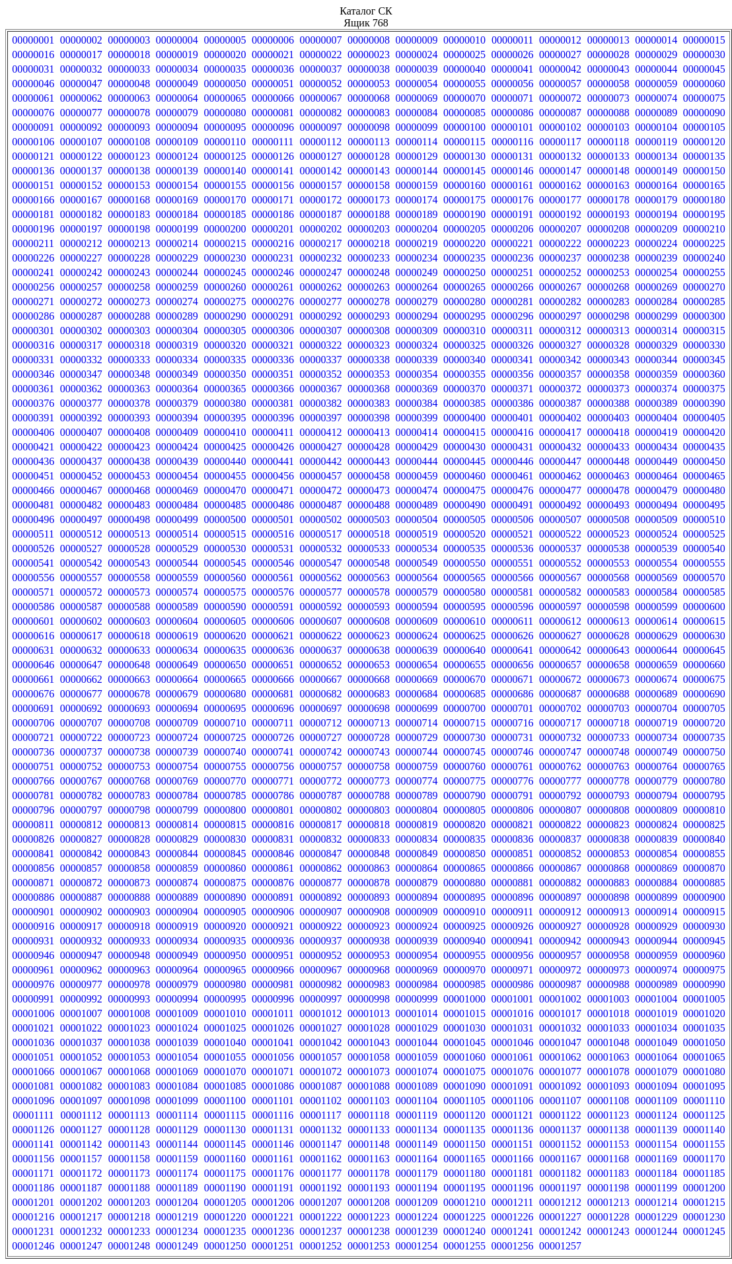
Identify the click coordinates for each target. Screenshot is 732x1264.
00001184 (656, 1173)
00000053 (369, 83)
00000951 (273, 955)
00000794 (656, 795)
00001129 (177, 1129)
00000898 (608, 897)
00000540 (704, 548)
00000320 (224, 345)
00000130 (464, 156)
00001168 (608, 1158)
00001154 (656, 1144)
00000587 (81, 606)
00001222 (320, 1216)
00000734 (656, 737)
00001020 (704, 1013)
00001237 (320, 1231)
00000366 (273, 388)
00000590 (224, 606)
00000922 (320, 926)
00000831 (273, 839)
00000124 (177, 156)
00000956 (513, 955)
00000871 (33, 882)
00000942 (560, 940)
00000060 (704, 83)
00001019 (656, 1013)
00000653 (369, 664)
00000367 (320, 388)
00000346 (33, 374)
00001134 (416, 1129)
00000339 (417, 359)
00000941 (513, 940)
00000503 (369, 519)
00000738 (129, 751)
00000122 (81, 156)
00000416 (513, 432)
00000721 (33, 737)
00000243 (129, 272)
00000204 (417, 228)
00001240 (464, 1231)
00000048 (129, 83)
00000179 (656, 199)
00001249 (177, 1245)
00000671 (513, 679)
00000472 (320, 490)
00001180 (464, 1173)
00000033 (129, 69)
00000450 (704, 461)
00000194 (656, 214)
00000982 (320, 984)
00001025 (224, 1028)
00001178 (368, 1173)
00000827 (81, 839)
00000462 (560, 475)
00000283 (608, 301)
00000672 (560, 679)
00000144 (417, 170)
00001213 (608, 1202)
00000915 (704, 911)
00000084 (417, 112)
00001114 (177, 1115)
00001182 (560, 1173)
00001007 (81, 1013)
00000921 (273, 926)
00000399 (417, 417)
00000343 (608, 359)
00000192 (560, 214)
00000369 (417, 388)
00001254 (417, 1245)
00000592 (320, 606)
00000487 (320, 504)
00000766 (33, 781)
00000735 (704, 737)
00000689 (656, 693)
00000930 (704, 926)
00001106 (512, 1100)
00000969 (417, 969)
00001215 (704, 1202)
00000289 (177, 316)
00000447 (560, 461)
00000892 (320, 897)
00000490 (464, 504)
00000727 (320, 737)
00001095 (704, 1086)
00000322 (320, 345)
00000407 (81, 432)
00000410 (224, 432)
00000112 (321, 141)
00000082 (320, 112)
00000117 (560, 141)
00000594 (417, 606)
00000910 (464, 911)
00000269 (656, 287)
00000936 (273, 940)
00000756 (273, 766)
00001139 (656, 1129)
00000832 (320, 839)
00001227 (560, 1216)
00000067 (320, 98)
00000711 (272, 722)
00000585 (704, 592)
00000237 (560, 257)
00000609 (417, 621)
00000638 (369, 650)
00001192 (321, 1187)
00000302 (81, 330)
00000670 (464, 679)
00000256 (33, 287)
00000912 (560, 911)
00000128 (369, 156)
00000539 (656, 548)
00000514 (177, 534)
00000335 (224, 359)
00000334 (177, 359)
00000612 (560, 621)
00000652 (320, 664)
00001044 (417, 1042)
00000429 (417, 446)
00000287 (81, 316)
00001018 (608, 1013)
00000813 (129, 824)
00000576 (273, 592)
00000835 (464, 839)
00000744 (417, 751)
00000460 (464, 475)
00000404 (656, 417)
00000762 (560, 766)
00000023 (369, 54)
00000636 (273, 650)
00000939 (417, 940)
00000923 (369, 926)
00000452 (81, 475)
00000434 (656, 446)
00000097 (320, 127)
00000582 (560, 592)
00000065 (224, 98)
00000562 (320, 577)
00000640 (464, 650)
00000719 (656, 722)
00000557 (81, 577)
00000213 (129, 243)
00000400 (464, 417)
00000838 (608, 839)
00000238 (608, 257)
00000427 (320, 446)
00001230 (704, 1216)
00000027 (560, 54)
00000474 (417, 490)
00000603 (129, 621)
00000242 (81, 272)
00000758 (369, 766)
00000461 (513, 475)
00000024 (417, 54)
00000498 (129, 519)
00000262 (320, 287)
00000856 (33, 868)
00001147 (321, 1144)
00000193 (608, 214)
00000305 (224, 330)
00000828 (129, 839)
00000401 (513, 417)
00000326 (513, 345)
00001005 (704, 998)
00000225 (704, 243)
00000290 (224, 316)
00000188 (369, 214)
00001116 (273, 1115)
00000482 (81, 504)
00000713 (369, 722)
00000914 (656, 911)
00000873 (129, 882)
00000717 (560, 722)
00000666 (273, 679)
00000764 (656, 766)
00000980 (224, 984)
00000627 (560, 635)
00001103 (368, 1100)
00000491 (513, 504)
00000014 (656, 40)
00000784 (177, 795)
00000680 (224, 693)
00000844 (177, 853)
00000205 (464, 228)
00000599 (656, 606)
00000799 (177, 810)
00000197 (81, 228)
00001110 (704, 1100)
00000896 (513, 897)
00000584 (656, 592)
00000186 (273, 214)
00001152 (560, 1144)
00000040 (464, 69)
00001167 (560, 1158)
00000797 (81, 810)
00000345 (704, 359)
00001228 (608, 1216)
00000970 (464, 969)
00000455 (224, 475)
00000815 (224, 824)
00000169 (177, 199)
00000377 (81, 403)
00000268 (608, 287)
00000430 (464, 446)
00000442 (320, 461)
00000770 (224, 781)
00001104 (416, 1100)
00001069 (177, 1071)
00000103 (608, 127)
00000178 (608, 199)
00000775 (464, 781)
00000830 (224, 839)
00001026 (273, 1028)
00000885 (704, 882)
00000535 (464, 548)
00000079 (177, 112)
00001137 (560, 1129)
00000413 (369, 432)
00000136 (33, 170)
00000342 (560, 359)
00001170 (704, 1158)
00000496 (33, 519)
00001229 (656, 1216)
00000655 (464, 664)
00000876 (273, 882)
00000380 (224, 403)
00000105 (704, 127)
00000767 (81, 781)
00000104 (656, 127)
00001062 (560, 1057)
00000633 (129, 650)
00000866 (513, 868)
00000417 (560, 432)
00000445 (464, 461)
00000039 (417, 69)
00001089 (417, 1086)
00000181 (33, 214)
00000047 (81, 83)
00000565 (464, 577)
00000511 (33, 534)
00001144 (177, 1144)
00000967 (320, 969)
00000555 (704, 563)
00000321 (273, 345)
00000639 (417, 650)
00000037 (320, 69)
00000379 (177, 403)
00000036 (273, 69)
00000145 (464, 170)
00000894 (417, 897)
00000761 (513, 766)
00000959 (656, 955)
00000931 (33, 940)
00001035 (704, 1028)
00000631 (33, 650)
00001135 (464, 1129)
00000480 (704, 490)
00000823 (608, 824)
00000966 (273, 969)
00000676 (33, 693)
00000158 (369, 185)
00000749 (656, 751)
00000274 (177, 301)
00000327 (560, 345)
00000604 (177, 621)
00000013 (608, 40)
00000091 (33, 127)
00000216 (273, 243)
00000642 (560, 650)
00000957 (560, 955)
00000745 (464, 751)
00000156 (273, 185)
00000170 (224, 199)
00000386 (513, 403)
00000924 (417, 926)
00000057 (560, 83)
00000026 (513, 54)
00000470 (224, 490)
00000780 (704, 781)
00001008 (129, 1013)
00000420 (704, 432)
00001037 (81, 1042)
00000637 (320, 650)
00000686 (513, 693)
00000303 (129, 330)
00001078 (608, 1071)
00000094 (177, 127)
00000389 (656, 403)
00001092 (560, 1086)
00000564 (417, 577)
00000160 (464, 185)
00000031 (33, 69)
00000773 (369, 781)
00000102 (560, 127)
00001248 (129, 1245)
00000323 (369, 345)
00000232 (320, 257)
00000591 (273, 606)
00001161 (272, 1158)
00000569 (656, 577)
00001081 (33, 1086)
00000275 (224, 301)
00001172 (81, 1173)
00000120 (704, 141)
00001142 (81, 1144)
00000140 (224, 170)
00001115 (225, 1115)
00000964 (177, 969)
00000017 (81, 54)
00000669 (417, 679)
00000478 (608, 490)
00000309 (417, 330)
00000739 (177, 751)
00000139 (177, 170)
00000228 (129, 257)
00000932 (81, 940)
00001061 (513, 1057)
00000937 (320, 940)
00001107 (560, 1100)
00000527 (81, 548)
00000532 (320, 548)
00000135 (704, 156)
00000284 (656, 301)
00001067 (81, 1071)
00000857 (81, 868)
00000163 (608, 185)
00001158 (129, 1158)
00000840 (704, 839)
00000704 (656, 708)
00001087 (320, 1086)
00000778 (608, 781)
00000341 (513, 359)
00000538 (608, 548)
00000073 (608, 98)
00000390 (704, 403)
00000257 (81, 287)
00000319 (177, 345)
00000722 (81, 737)
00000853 (608, 853)
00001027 (320, 1028)
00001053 (129, 1057)
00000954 (417, 955)
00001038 (129, 1042)
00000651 (273, 664)
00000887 (81, 897)
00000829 (177, 839)
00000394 (177, 417)
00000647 (81, 664)
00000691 (33, 708)
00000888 (129, 897)
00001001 (513, 998)
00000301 (33, 330)
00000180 (704, 199)
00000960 (704, 955)
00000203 (369, 228)
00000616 (33, 635)
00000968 (369, 969)
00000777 (560, 781)
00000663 (129, 679)
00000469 (177, 490)
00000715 (464, 722)
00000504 (417, 519)
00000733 (608, 737)
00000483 (129, 504)
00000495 (704, 504)
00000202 (320, 228)
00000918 (129, 926)
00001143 (129, 1144)
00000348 (129, 374)
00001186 (33, 1187)
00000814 (177, 824)
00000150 (704, 170)
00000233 (369, 257)
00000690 (704, 693)
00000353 (369, 374)
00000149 (656, 170)
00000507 (560, 519)
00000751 (33, 766)
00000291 (273, 316)
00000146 (513, 170)
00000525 (704, 534)
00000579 (417, 592)
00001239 (417, 1231)
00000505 (464, 519)
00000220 (464, 243)
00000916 (33, 926)
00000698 (369, 708)
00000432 (560, 446)
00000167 (81, 199)
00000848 (369, 853)
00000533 (369, 548)
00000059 (656, 83)
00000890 (224, 897)
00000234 (417, 257)
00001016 (513, 1013)
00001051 (33, 1057)
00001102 (321, 1100)
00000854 (656, 853)
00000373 (608, 388)
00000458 (369, 475)
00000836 (513, 839)
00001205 (224, 1202)
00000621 (273, 635)
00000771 (273, 781)
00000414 (417, 432)
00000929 (656, 926)
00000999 (417, 998)
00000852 (560, 853)
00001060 (464, 1057)
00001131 (272, 1129)
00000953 (369, 955)
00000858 (129, 868)
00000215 (224, 243)
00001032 (560, 1028)
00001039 (177, 1042)
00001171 (33, 1173)
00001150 (464, 1144)
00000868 (608, 868)
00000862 (320, 868)
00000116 (512, 141)
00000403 (608, 417)
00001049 (656, 1042)
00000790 (464, 795)
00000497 (81, 519)
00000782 (81, 795)
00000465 (704, 475)
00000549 (417, 563)
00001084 (177, 1086)
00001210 (464, 1202)
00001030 (464, 1028)
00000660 (704, 664)
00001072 (320, 1071)
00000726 (273, 737)
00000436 (33, 461)
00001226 (513, 1216)
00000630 (704, 635)
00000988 (608, 984)
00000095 (224, 127)
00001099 (177, 1100)
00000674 (656, 679)
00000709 (177, 722)
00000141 (273, 170)
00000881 (513, 882)
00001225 (464, 1216)
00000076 (33, 112)
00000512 (81, 534)
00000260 (224, 287)
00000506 (513, 519)
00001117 (321, 1115)
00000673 (608, 679)
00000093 (129, 127)
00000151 (33, 185)
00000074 (656, 98)
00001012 (320, 1013)
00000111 (273, 141)
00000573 (129, 592)
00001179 (416, 1173)
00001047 (560, 1042)
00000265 (464, 287)
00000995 (224, 998)
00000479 (656, 490)
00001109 (656, 1100)
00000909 (417, 911)
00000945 (704, 940)
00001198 (608, 1187)
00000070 (464, 98)
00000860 (224, 868)
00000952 (320, 955)
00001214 (656, 1202)
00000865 (464, 868)
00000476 (513, 490)
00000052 (320, 83)
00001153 (608, 1144)
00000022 (320, 54)
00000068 (369, 98)
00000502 (320, 519)
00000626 (513, 635)
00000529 (177, 548)
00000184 (177, 214)
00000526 (33, 548)
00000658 (608, 664)
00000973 (608, 969)
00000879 (417, 882)
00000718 (608, 722)
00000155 (224, 185)
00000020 (224, 54)
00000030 (704, 54)
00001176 (272, 1173)
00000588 (129, 606)
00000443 (369, 461)
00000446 (513, 461)
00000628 (608, 635)
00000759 (417, 766)
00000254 (656, 272)
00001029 (417, 1028)
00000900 (704, 897)
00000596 (513, 606)
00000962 (81, 969)
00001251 (273, 1245)
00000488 (369, 504)
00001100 (225, 1100)
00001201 (33, 1202)
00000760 (464, 766)
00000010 (464, 40)
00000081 (273, 112)
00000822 (560, 824)
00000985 (464, 984)
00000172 (320, 199)
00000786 (273, 795)
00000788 (369, 795)
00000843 (129, 853)
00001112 (81, 1115)
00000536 (513, 548)
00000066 (273, 98)
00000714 (417, 722)
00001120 (464, 1115)
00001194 (416, 1187)
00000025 (464, 54)
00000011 (512, 40)
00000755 (224, 766)
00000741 (273, 751)
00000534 (417, 548)
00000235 (464, 257)
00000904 (177, 911)
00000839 (656, 839)
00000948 (129, 955)
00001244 (656, 1231)
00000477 (560, 490)
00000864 (417, 868)
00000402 (560, 417)
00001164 (416, 1158)
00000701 (513, 708)
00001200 (704, 1187)
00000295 (464, 316)
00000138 (129, 170)
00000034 (177, 69)
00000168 (129, 199)
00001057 (320, 1057)
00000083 (369, 112)
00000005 (224, 40)
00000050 (224, 83)
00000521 (513, 534)
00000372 (560, 388)
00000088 (608, 112)
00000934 (177, 940)
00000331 (33, 359)
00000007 (320, 40)
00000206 (513, 228)
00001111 (33, 1115)
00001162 (321, 1158)
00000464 (656, 475)
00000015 (704, 40)
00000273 (129, 301)
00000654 (417, 664)
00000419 (656, 432)
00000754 (177, 766)
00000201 (273, 228)
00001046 (513, 1042)
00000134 (656, 156)
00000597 (560, 606)
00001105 (464, 1100)
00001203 (129, 1202)
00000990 (704, 984)
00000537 (560, 548)
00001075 (464, 1071)
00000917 (81, 926)
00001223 (369, 1216)
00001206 (273, 1202)
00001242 (560, 1231)
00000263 (369, 287)
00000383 (369, 403)
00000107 (81, 141)
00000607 (320, 621)
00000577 (320, 592)
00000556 (33, 577)
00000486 (273, 504)
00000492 (560, 504)
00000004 (177, 40)
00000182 (81, 214)
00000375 (704, 388)
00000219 (417, 243)
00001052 (81, 1057)
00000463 (608, 475)
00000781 (33, 795)
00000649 (177, 664)
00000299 (656, 316)
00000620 (224, 635)
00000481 (33, 504)
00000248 (369, 272)
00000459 (417, 475)
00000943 (608, 940)
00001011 (272, 1013)
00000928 (608, 926)
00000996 (273, 998)
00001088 (369, 1086)
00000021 (273, 54)
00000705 (704, 708)
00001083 (129, 1086)
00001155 (704, 1144)
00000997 (320, 998)
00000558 (129, 577)
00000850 (464, 853)
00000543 (129, 563)
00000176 (513, 199)
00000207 (560, 228)
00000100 (464, 127)
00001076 (513, 1071)
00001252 (320, 1245)
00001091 (513, 1086)
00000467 (81, 490)
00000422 (81, 446)
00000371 (513, 388)
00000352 (320, 374)
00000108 (129, 141)
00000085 (464, 112)
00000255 (704, 272)
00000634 (177, 650)
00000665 (224, 679)
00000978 (129, 984)
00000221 (513, 243)
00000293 (369, 316)
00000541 (33, 563)
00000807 (560, 810)
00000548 (369, 563)
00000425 (224, 446)
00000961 (33, 969)
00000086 (513, 112)
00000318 (129, 345)
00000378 (129, 403)
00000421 (33, 446)
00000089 (656, 112)
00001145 (225, 1144)
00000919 (177, 926)
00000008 (369, 40)
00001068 (129, 1071)
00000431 (513, 446)
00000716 (513, 722)
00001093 (608, 1086)
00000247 (320, 272)
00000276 (273, 301)
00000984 (417, 984)
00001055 (224, 1057)
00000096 (273, 127)
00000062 (81, 98)
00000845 (224, 853)
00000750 (704, 751)
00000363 (129, 388)
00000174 (417, 199)
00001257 (560, 1245)
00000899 (656, 897)
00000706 (33, 722)
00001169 (656, 1158)
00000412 (320, 432)
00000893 (369, 897)
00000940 (464, 940)
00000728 (369, 737)
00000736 (33, 751)
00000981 (273, 984)
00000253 (608, 272)
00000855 (704, 853)
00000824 (656, 824)
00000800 (224, 810)
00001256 (513, 1245)
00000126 (273, 156)
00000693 (129, 708)
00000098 (369, 127)
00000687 (560, 693)
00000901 (33, 911)
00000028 (608, 54)
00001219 (177, 1216)
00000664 (177, 679)
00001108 (608, 1100)
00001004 (656, 998)
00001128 (129, 1129)
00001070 (224, 1071)
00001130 (225, 1129)
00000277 (320, 301)
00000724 (177, 737)
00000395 (224, 417)
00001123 (608, 1115)
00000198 (129, 228)
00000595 (464, 606)
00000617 (81, 635)
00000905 (224, 911)
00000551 (513, 563)
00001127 (81, 1129)
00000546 (273, 563)
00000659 (656, 664)
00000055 (464, 83)
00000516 (273, 534)
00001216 (33, 1216)
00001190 (225, 1187)
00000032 (81, 69)
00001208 (369, 1202)
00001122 (560, 1115)
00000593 (369, 606)
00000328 (608, 345)
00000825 (704, 824)
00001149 (416, 1144)
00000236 (513, 257)
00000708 (129, 722)
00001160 (225, 1158)
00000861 (273, 868)
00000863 (369, 868)
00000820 (464, 824)
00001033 (608, 1028)
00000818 (369, 824)
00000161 (513, 185)
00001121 (512, 1115)
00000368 (369, 388)
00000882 (560, 882)
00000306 (273, 330)
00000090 (704, 112)
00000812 (81, 824)
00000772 (320, 781)
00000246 (273, 272)
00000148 (608, 170)
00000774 (417, 781)
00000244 (177, 272)
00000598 (608, 606)
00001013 (369, 1013)
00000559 (177, 577)
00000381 (273, 403)
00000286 (33, 316)
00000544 (177, 563)
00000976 (33, 984)
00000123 (129, 156)
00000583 (608, 592)
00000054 (417, 83)
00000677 (81, 693)
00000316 (33, 345)
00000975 (704, 969)
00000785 (224, 795)
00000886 (33, 897)
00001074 (417, 1071)
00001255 (464, 1245)
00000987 (560, 984)
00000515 (224, 534)
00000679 (177, 693)
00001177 (321, 1173)
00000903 (129, 911)
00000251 (513, 272)
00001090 (464, 1086)
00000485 (224, 504)
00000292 (320, 316)
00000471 (273, 490)
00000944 (656, 940)
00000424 (177, 446)
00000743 (369, 751)
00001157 (81, 1158)
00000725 (224, 737)
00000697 (320, 708)
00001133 (368, 1129)
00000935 (224, 940)
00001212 (560, 1202)
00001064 (656, 1057)
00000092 (81, 127)
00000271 (33, 301)
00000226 (33, 257)
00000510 (704, 519)
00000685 (464, 693)
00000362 (81, 388)
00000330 (704, 345)
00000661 (33, 679)
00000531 (273, 548)
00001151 (512, 1144)
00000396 (273, 417)
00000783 (129, 795)
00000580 (464, 592)
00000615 (704, 621)
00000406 (33, 432)
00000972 (560, 969)
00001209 (417, 1202)
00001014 (417, 1013)
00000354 (417, 374)
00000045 (704, 69)
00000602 (81, 621)
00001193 (368, 1187)
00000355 (464, 374)
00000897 (560, 897)
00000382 (320, 403)
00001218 (129, 1216)
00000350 (224, 374)
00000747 (560, 751)
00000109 (177, 141)
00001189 (177, 1187)
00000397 (320, 417)
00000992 (81, 998)
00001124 (656, 1115)
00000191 (513, 214)
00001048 (608, 1042)
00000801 (273, 810)
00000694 (177, 708)
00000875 (224, 882)
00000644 (656, 650)
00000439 (177, 461)
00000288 (129, 316)
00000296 (513, 316)
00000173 (369, 199)
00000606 (273, 621)
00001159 (177, 1158)
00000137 (81, 170)
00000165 (704, 185)
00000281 (513, 301)
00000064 (177, 98)
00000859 (177, 868)
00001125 (704, 1115)
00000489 (417, 504)
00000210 (704, 228)
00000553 (608, 563)
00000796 (33, 810)
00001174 (177, 1173)
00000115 (464, 141)
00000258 (129, 287)
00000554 (656, 563)
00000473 (369, 490)
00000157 (320, 185)
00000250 (464, 272)
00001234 (177, 1231)
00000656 (513, 664)
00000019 (177, 54)
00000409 (177, 432)
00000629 (656, 635)
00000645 (704, 650)
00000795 (704, 795)
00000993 (129, 998)
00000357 (560, 374)
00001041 (273, 1042)
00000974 (656, 969)
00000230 (224, 257)
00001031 (513, 1028)
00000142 (320, 170)
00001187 (81, 1187)
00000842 (81, 853)
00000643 (608, 650)
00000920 (224, 926)
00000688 (608, 693)
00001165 (464, 1158)
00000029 (656, 54)
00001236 (273, 1231)
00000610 (464, 621)
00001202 (81, 1202)
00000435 (704, 446)
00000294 (417, 316)
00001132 (321, 1129)
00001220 (224, 1216)
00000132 (560, 156)
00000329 (656, 345)
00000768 (129, 781)
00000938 (369, 940)
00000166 (33, 199)
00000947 (81, 955)
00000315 (704, 330)
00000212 (81, 243)
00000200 (224, 228)
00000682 (320, 693)
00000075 (704, 98)
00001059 (417, 1057)
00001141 (33, 1144)
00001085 (224, 1086)
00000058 (608, 83)
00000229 (177, 257)
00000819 (417, 824)
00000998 (369, 998)
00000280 (464, 301)
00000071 (513, 98)
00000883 (608, 882)
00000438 (129, 461)
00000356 (513, 374)
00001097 (81, 1100)
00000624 (417, 635)
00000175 (464, 199)
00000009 (417, 40)
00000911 (512, 911)
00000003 (129, 40)
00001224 (417, 1216)
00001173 (129, 1173)
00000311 (512, 330)
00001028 (369, 1028)
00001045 (464, 1042)
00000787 (320, 795)
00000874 (177, 882)
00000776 (513, 781)
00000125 (224, 156)
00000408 (129, 432)
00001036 (33, 1042)
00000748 (608, 751)
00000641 (513, 650)
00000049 (177, 83)
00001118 (369, 1115)
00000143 (369, 170)
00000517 (320, 534)
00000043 (608, 69)
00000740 (224, 751)
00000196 (33, 228)
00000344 (656, 359)
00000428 (369, 446)
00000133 (608, 156)
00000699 (417, 708)
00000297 (560, 316)
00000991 (33, 998)
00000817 (320, 824)
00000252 (560, 272)
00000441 (273, 461)
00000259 (177, 287)
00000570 (704, 577)
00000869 (656, 868)
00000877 (320, 882)
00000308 (369, 330)
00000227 (81, 257)
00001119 (416, 1115)
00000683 (369, 693)
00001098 (129, 1100)
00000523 (608, 534)
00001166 (512, 1158)
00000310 (464, 330)
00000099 (417, 127)
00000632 (81, 650)
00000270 (704, 287)
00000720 (704, 722)
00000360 (704, 374)
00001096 (33, 1100)
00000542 (81, 563)
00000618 (129, 635)
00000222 (560, 243)
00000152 (81, 185)
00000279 (417, 301)
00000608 (369, 621)
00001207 (320, 1202)
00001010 (224, 1013)
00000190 (464, 214)
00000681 (273, 693)
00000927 (560, 926)
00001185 (704, 1173)
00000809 (656, 810)
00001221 (273, 1216)
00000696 (273, 708)
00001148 (368, 1144)
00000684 (417, 693)
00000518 (369, 534)
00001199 (656, 1187)
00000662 (81, 679)
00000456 (273, 475)
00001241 (513, 1231)
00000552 (560, 563)
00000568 (608, 577)
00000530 (224, 548)
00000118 (608, 141)
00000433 (608, 446)
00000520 (464, 534)
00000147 (560, 170)
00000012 (560, 40)
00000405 (704, 417)
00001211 (512, 1202)
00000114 (416, 141)
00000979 (177, 984)
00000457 (320, 475)
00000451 (33, 475)
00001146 (272, 1144)
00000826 (33, 839)
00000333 (129, 359)
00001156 (33, 1158)
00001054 (177, 1057)
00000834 (417, 839)
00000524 (656, 534)
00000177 (560, 199)
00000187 (320, 214)
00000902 (81, 911)
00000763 (608, 766)
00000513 (129, 534)
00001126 (33, 1129)
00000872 (81, 882)
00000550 (464, 563)
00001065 (704, 1057)
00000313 (608, 330)
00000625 (464, 635)
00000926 (513, 926)
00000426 (273, 446)
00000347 (81, 374)
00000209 (656, 228)
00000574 (177, 592)
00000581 (513, 592)
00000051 (273, 83)
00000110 (225, 141)
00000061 (33, 98)
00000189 (417, 214)
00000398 (369, 417)
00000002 (81, 40)
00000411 (272, 432)
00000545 (224, 563)
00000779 (656, 781)
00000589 (177, 606)
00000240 (704, 257)
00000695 (224, 708)
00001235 (224, 1231)
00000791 (513, 795)
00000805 (464, 810)
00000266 (513, 287)
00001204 (177, 1202)
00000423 (129, 446)
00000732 (560, 737)
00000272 (81, 301)
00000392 (81, 417)
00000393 (129, 417)
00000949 (177, 955)
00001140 (704, 1129)
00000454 (177, 475)
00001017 (560, 1013)
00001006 (33, 1013)
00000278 (369, 301)
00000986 (513, 984)
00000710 (224, 722)
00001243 (608, 1231)
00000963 (129, 969)
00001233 (129, 1231)
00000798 (129, 810)
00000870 (704, 868)
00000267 (560, 287)
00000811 (33, 824)
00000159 (417, 185)
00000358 (608, 374)
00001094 (656, 1086)
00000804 (417, 810)
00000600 (704, 606)
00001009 (177, 1013)
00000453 (129, 475)
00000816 (273, 824)
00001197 (560, 1187)
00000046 (33, 83)
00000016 (33, 54)
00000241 (33, 272)
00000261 (273, 287)
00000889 (177, 897)
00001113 (129, 1115)
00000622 (320, 635)
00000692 (81, 708)
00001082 (81, 1086)
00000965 (224, 969)
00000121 (33, 156)
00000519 (417, 534)
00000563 (369, 577)
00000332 (81, 359)
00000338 (369, 359)
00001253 (369, 1245)
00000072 (560, 98)
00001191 (272, 1187)
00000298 (608, 316)
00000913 (608, 911)
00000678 (129, 693)
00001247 (81, 1245)
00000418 (608, 432)
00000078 (129, 112)
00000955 (464, 955)
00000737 (81, 751)
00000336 (273, 359)
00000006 (273, 40)
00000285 (704, 301)
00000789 (417, 795)
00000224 (656, 243)
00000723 (129, 737)
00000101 (513, 127)
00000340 (464, 359)
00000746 (513, 751)
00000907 (320, 911)
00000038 (369, 69)
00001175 (225, 1173)
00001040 (224, 1042)
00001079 (656, 1071)
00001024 (177, 1028)
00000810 (704, 810)
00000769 (177, 781)
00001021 (33, 1028)
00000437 (81, 461)
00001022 (81, 1028)
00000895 (464, 897)
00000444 (417, 461)
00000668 (369, 679)
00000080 (224, 112)
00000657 (560, 664)
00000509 (656, 519)
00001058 (369, 1057)
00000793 (608, 795)
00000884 (656, 882)
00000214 (177, 243)
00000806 (513, 810)
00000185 (224, 214)
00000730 (464, 737)
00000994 (177, 998)
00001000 (464, 998)
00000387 (560, 403)
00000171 (273, 199)
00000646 (33, 664)
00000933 (129, 940)
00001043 (369, 1042)
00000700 (464, 708)
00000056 (513, 83)
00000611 (512, 621)
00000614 (656, 621)
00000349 (177, 374)
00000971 (513, 969)
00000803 (369, 810)
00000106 (33, 141)
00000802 (320, 810)
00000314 (656, 330)
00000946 (33, 955)
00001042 (320, 1042)
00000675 (704, 679)
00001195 (464, 1187)
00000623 (369, 635)
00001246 (33, 1245)
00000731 (513, 737)
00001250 (224, 1245)
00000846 (273, 853)
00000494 (656, 504)
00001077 (560, 1071)
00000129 (417, 156)
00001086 (273, 1086)
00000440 (224, 461)
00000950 (224, 955)
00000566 (513, 577)
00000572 (81, 592)
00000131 (513, 156)
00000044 (656, 69)
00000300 (704, 316)
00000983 (369, 984)
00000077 (81, 112)
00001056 (273, 1057)
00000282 (560, 301)
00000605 (224, 621)
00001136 (512, 1129)
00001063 (608, 1057)
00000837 (560, 839)
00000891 (273, 897)
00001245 (704, 1231)
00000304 (177, 330)
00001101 (272, 1100)
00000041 (513, 69)
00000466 (33, 490)
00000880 (464, 882)
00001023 (129, 1028)
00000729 (417, 737)
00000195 (704, 214)
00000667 (320, 679)
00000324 (417, 345)
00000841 (33, 853)
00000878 (369, 882)
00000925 (464, 926)
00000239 (656, 257)
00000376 (33, 403)
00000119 (656, 141)
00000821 (513, 824)
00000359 (656, 374)
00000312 (560, 330)
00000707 (81, 722)
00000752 (81, 766)
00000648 (129, 664)
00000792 (560, 795)
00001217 (81, 1216)
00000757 (320, 766)
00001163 (368, 1158)
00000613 (608, 621)
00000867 (560, 868)
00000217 (320, 243)
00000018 (129, 54)
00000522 (560, 534)
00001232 (81, 1231)
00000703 (608, 708)
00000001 (33, 40)
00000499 (177, 519)
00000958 (608, 955)
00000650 (224, 664)
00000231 (273, 257)
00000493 (608, 504)
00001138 (608, 1129)
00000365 (224, 388)
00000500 (224, 519)
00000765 (704, 766)
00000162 (560, 185)
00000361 (33, 388)
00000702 (560, 708)
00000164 (656, 185)
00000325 (464, 345)
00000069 (417, 98)
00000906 (273, 911)
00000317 (81, 345)
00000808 (608, 810)
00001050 (704, 1042)
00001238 (369, 1231)
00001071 (273, 1071)
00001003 (608, 998)
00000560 (224, 577)
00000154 (177, 185)
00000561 (273, 577)
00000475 (464, 490)
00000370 (464, 388)
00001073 (369, 1071)
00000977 (81, 984)
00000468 (129, 490)
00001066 (33, 1071)
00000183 (129, 214)
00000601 (33, 621)
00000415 (464, 432)
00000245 (224, 272)
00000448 (608, 461)
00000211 (33, 243)
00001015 (464, 1013)
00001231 (33, 1231)
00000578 (369, 592)
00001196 (512, 1187)
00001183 (608, 1173)
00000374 (656, 388)
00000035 (224, 69)
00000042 (560, 69)
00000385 (464, 403)
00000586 (33, 606)
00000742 (320, 751)
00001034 (656, 1028)
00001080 (704, 1071)
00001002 (560, 998)
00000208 (608, 228)
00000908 (369, 911)
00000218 (369, 243)
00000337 (320, 359)
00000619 (177, 635)
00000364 (177, 388)
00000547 (320, 563)
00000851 (513, 853)
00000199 (177, 228)
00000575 (224, 592)
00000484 (177, 504)
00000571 (33, 592)
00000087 (560, 112)
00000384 (417, 403)
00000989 (656, 984)
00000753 (129, 766)
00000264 (417, 287)
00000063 (129, 98)
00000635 (224, 650)
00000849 (417, 853)
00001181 (512, 1173)
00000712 (320, 722)
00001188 (129, 1187)
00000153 (129, 185)
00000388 (608, 403)
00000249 (417, 272)
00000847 (320, 853)
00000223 (608, 243)
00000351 (273, 374)
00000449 (656, 461)
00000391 (33, 417)
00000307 (320, 330)
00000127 (320, 156)
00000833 (369, 839)
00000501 (273, 519)
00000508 (608, 519)
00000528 (129, 548)
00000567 (560, 577)
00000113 (368, 141)
